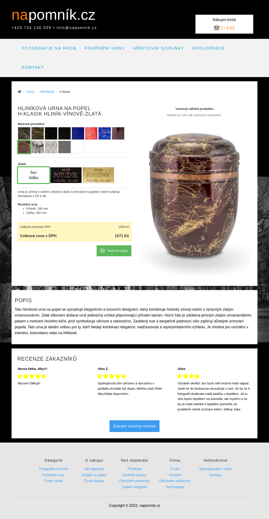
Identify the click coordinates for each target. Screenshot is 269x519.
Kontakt (33, 67)
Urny (30, 92)
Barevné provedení (31, 124)
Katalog (215, 475)
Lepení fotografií (134, 487)
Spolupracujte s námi (215, 469)
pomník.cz (61, 15)
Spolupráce (208, 48)
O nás (174, 469)
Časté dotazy (94, 481)
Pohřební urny (105, 48)
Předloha (135, 469)
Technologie (175, 487)
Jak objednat (94, 469)
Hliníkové (47, 92)
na (22, 15)
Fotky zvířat (54, 481)
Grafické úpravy (134, 475)
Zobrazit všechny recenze (134, 426)
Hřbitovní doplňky (158, 48)
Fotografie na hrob (49, 48)
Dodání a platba (94, 475)
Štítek (22, 164)
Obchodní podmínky (134, 481)
